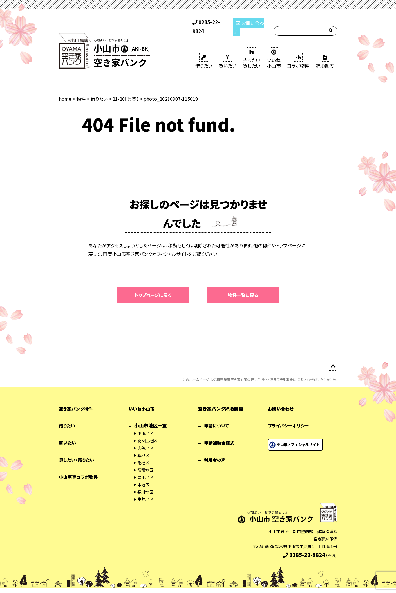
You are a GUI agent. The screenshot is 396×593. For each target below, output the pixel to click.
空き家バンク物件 (77, 400)
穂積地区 (145, 462)
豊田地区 (145, 469)
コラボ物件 (298, 52)
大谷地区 (145, 440)
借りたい (203, 52)
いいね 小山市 (274, 49)
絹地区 (143, 454)
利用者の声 (215, 451)
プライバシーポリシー (289, 417)
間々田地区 (147, 433)
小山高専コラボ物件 (79, 468)
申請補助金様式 (220, 434)
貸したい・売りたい (77, 451)
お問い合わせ (250, 22)
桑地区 (143, 447)
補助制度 (325, 52)
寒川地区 (145, 484)
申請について (217, 417)
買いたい (227, 52)
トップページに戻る (153, 286)
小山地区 (145, 425)
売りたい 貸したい (251, 49)
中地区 (143, 476)
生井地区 (145, 491)
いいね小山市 (142, 400)
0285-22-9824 (210, 22)
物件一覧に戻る (243, 286)
